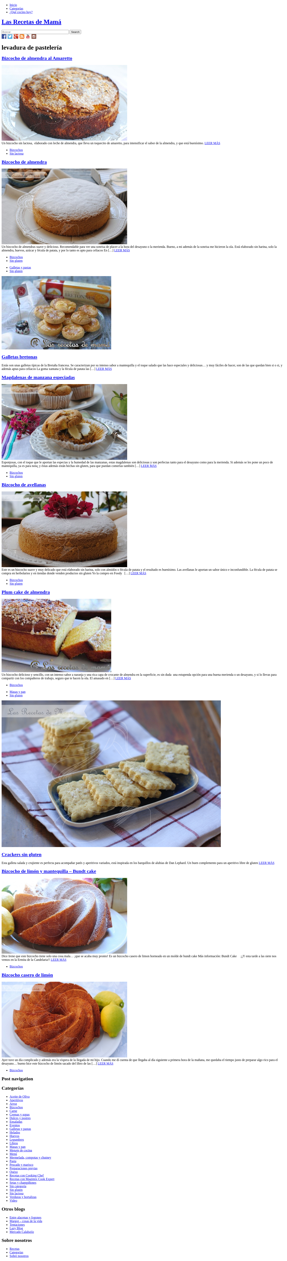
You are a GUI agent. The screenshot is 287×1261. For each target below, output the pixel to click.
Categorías (16, 8)
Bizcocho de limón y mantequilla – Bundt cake (49, 871)
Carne (13, 1111)
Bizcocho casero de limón (27, 975)
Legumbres (17, 1139)
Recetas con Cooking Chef (27, 1175)
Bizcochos (16, 150)
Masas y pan (18, 691)
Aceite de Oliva (19, 1096)
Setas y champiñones (23, 1182)
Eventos (15, 1125)
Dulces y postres (20, 1118)
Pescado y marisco (21, 1164)
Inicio (13, 5)
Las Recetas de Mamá (31, 21)
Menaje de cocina (21, 1150)
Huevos (14, 1136)
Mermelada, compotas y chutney (30, 1157)
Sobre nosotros (19, 1256)
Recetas (15, 1248)
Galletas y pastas (20, 267)
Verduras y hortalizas (23, 1197)
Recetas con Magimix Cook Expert (32, 1179)
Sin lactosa (17, 153)
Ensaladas (16, 1121)
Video (13, 1200)
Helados (15, 1132)
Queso (14, 1172)
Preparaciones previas (23, 1168)
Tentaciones (17, 1224)
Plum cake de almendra (26, 592)
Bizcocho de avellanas (24, 484)
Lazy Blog (16, 1228)
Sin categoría (18, 1186)
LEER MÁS (212, 143)
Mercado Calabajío (22, 1232)
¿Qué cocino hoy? (21, 12)
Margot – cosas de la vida (26, 1221)
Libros (14, 1143)
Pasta (13, 1161)
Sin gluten (16, 260)
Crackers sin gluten (21, 854)
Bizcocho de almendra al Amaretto (37, 58)
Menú (13, 1154)
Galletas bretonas (19, 356)
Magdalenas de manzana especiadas (38, 377)
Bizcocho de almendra (24, 162)
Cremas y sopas (19, 1114)
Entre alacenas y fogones (25, 1217)
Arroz (13, 1103)
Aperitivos (16, 1100)
